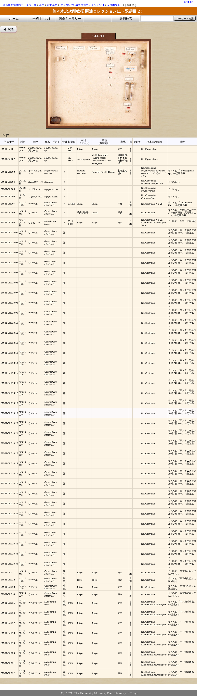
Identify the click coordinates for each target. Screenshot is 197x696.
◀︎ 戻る (8, 29)
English (188, 1)
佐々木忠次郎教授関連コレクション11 (82, 5)
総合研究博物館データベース (19, 5)
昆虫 (41, 5)
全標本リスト (115, 5)
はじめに (52, 5)
